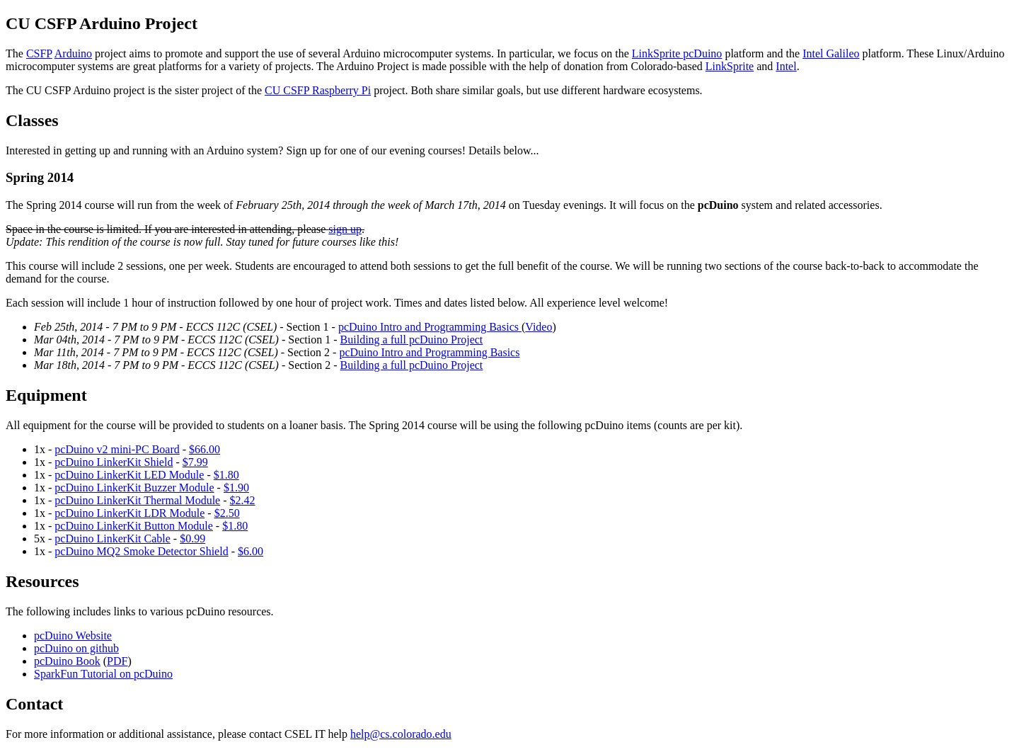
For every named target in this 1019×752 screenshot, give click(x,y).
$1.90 (236, 488)
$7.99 (195, 462)
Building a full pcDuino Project (411, 340)
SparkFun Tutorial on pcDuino (103, 674)
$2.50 (227, 513)
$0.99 (192, 538)
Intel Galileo (830, 53)
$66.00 (204, 449)
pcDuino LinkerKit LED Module (129, 475)
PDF (117, 661)
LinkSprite (730, 66)
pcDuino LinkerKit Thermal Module (137, 500)
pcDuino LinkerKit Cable (112, 538)
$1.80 (226, 475)
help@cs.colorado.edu (400, 734)
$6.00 (250, 551)
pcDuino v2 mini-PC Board (116, 449)
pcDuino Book (67, 661)
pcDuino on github (76, 648)
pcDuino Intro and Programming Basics (430, 327)
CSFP (39, 53)
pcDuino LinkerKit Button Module (133, 526)
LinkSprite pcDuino (677, 53)
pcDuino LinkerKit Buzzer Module (134, 488)
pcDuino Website (73, 635)
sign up (345, 229)
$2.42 (242, 500)
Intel (786, 66)
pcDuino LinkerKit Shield (113, 462)
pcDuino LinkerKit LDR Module (129, 513)
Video (538, 327)
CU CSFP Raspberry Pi (318, 90)
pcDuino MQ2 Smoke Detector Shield (141, 551)
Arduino (73, 53)
